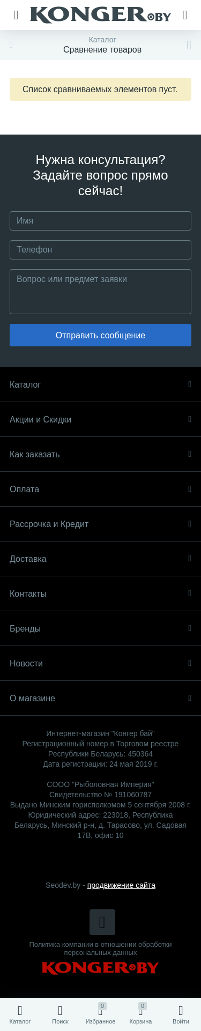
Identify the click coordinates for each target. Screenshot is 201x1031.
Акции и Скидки (100, 419)
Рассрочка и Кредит (100, 524)
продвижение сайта (121, 885)
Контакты (100, 593)
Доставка (100, 558)
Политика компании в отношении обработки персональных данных (100, 948)
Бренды (100, 628)
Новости (100, 663)
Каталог (100, 384)
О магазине (100, 698)
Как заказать (100, 454)
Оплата (100, 489)
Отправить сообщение (100, 335)
